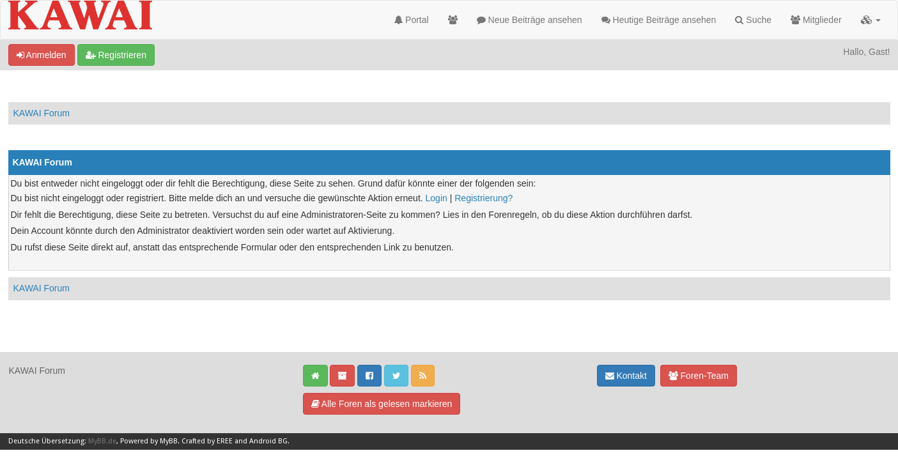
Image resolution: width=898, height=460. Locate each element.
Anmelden (41, 55)
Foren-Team (699, 376)
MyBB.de (102, 441)
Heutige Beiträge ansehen (658, 20)
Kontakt (626, 376)
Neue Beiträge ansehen (529, 20)
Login (436, 198)
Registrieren (116, 55)
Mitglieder (816, 20)
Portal (411, 20)
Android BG (268, 441)
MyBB (169, 441)
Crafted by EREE (207, 441)
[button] (870, 20)
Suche (753, 20)
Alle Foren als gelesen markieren (382, 404)
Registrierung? (483, 198)
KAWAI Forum (41, 113)
